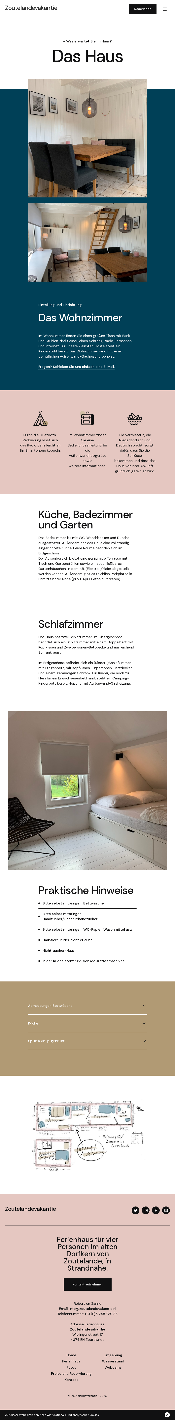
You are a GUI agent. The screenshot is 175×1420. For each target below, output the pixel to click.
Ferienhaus (71, 1361)
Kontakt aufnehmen (88, 1284)
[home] (65, 9)
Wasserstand (113, 1361)
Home (71, 1355)
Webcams (113, 1367)
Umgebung (113, 1355)
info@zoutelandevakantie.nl (92, 1308)
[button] (164, 9)
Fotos (71, 1367)
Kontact (71, 1379)
